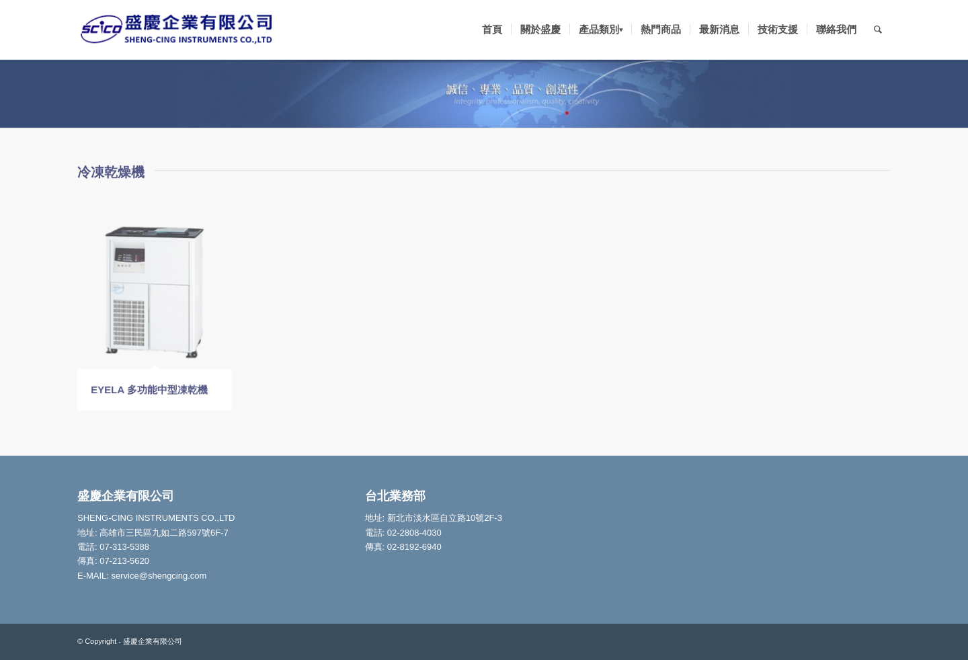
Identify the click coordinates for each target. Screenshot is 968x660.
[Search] (878, 29)
